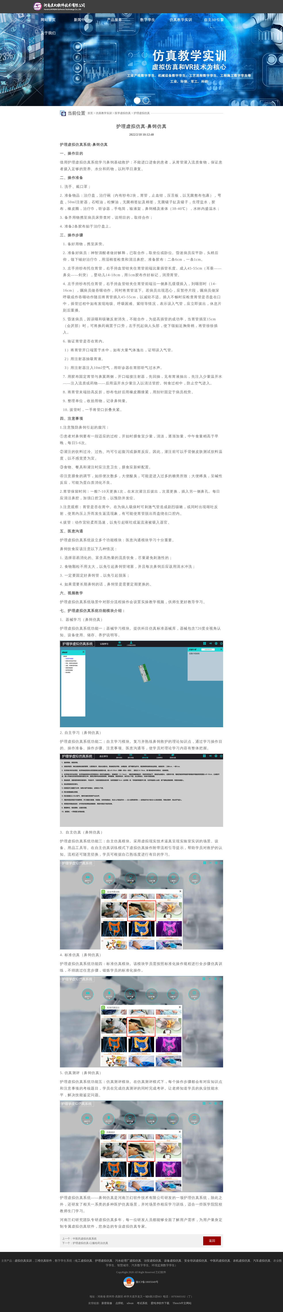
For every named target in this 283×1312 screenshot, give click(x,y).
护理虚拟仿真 (142, 113)
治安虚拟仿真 (152, 1261)
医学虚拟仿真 (123, 113)
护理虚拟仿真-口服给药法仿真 (90, 1243)
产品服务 (114, 20)
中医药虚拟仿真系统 (85, 1238)
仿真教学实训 (181, 20)
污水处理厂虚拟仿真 (128, 1261)
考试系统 (142, 1303)
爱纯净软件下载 (160, 1303)
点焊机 (119, 1303)
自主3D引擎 (214, 20)
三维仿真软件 (43, 1261)
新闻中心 (81, 20)
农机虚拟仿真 (241, 1261)
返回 (212, 1240)
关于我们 (48, 33)
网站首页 (48, 20)
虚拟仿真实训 (23, 1261)
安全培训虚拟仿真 (195, 1261)
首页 (90, 113)
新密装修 (106, 1303)
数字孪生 (147, 20)
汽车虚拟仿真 (261, 1261)
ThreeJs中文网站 (182, 1303)
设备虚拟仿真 (172, 1261)
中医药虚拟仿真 (220, 1261)
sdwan (130, 1303)
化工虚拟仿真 (83, 1261)
